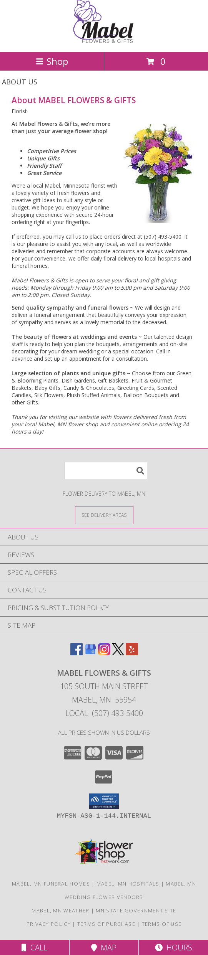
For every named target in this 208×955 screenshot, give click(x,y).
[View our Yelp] (132, 652)
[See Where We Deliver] (104, 514)
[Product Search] (105, 470)
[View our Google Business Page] (90, 652)
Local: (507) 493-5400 (104, 713)
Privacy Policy (49, 923)
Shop (52, 61)
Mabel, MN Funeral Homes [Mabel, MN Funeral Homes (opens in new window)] (51, 883)
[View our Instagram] (104, 652)
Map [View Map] (103, 947)
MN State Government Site (136, 910)
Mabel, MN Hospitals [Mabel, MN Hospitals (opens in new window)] (128, 883)
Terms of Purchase (106, 923)
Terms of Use (162, 923)
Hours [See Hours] (173, 947)
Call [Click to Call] (34, 947)
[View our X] (118, 652)
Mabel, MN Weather (60, 910)
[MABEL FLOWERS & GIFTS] (104, 41)
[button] (104, 801)
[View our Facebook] (76, 652)
